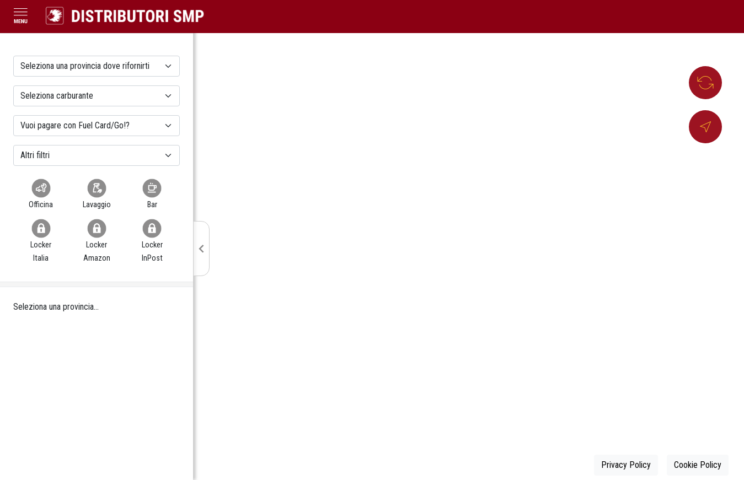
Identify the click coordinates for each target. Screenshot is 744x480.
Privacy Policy (626, 465)
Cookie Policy (697, 465)
